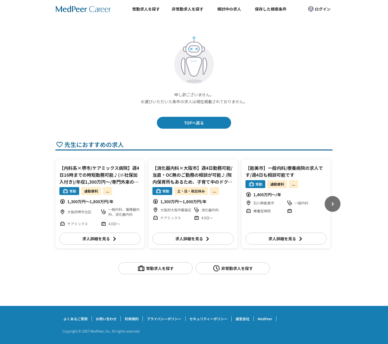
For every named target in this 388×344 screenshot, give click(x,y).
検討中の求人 (229, 9)
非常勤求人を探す (187, 9)
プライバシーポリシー (164, 318)
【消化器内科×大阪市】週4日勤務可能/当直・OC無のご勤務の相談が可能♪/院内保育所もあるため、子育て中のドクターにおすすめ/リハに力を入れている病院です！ (192, 182)
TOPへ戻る (194, 123)
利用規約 (132, 318)
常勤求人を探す (146, 9)
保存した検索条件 (271, 9)
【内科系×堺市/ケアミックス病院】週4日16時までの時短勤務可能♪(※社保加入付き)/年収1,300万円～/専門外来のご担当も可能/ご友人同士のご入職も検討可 (99, 182)
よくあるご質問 (75, 318)
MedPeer (265, 318)
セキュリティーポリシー (208, 318)
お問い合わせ (106, 318)
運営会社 (242, 318)
